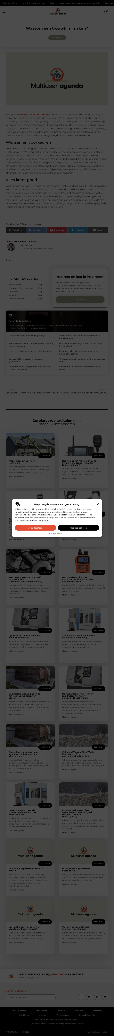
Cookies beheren (78, 528)
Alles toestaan (35, 528)
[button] (97, 504)
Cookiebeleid (55, 533)
